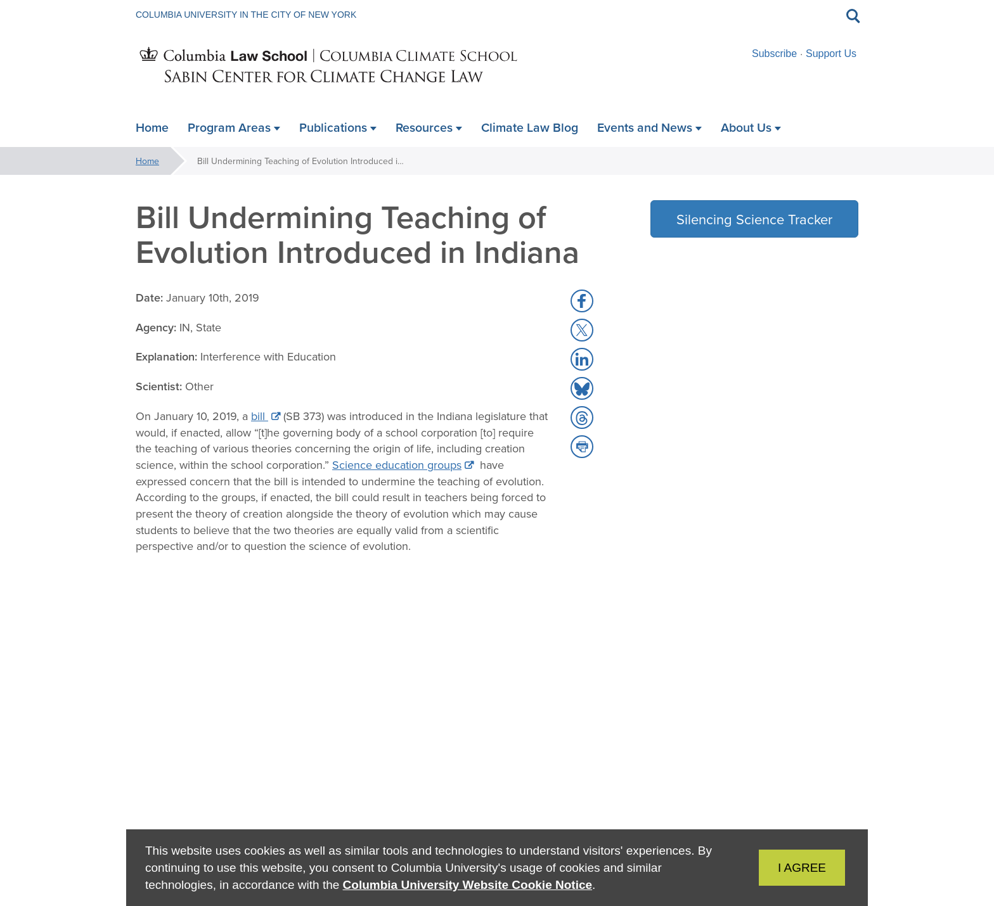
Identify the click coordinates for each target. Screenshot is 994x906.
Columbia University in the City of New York (246, 15)
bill (259, 416)
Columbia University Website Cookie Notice (467, 884)
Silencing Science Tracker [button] (754, 219)
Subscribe (774, 53)
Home (147, 161)
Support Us (831, 53)
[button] (582, 301)
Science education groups (397, 465)
